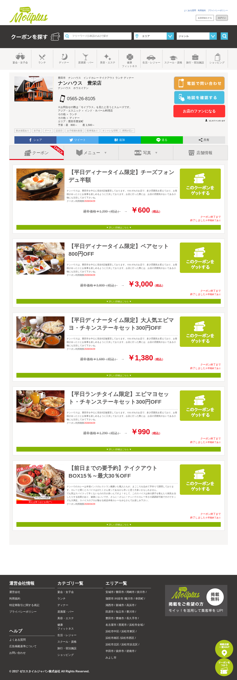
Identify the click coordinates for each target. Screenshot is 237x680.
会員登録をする (205, 18)
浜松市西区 (127, 637)
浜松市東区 (128, 631)
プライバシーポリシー (218, 10)
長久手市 (131, 618)
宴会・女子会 (20, 62)
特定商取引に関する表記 (24, 605)
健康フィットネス (129, 64)
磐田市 (120, 591)
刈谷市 (119, 598)
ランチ (42, 62)
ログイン (222, 18)
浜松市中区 (112, 631)
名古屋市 (110, 624)
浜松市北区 (112, 644)
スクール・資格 (173, 62)
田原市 (109, 611)
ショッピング (217, 62)
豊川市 (130, 611)
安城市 (109, 591)
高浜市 (130, 605)
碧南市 (130, 650)
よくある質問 (190, 10)
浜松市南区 (112, 637)
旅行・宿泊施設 (195, 62)
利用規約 (202, 10)
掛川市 (141, 591)
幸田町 (139, 598)
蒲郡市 (109, 598)
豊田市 (109, 618)
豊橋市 (120, 618)
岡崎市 (130, 591)
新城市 (120, 605)
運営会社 (14, 591)
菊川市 (129, 598)
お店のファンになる (199, 111)
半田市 (109, 650)
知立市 (120, 611)
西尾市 (123, 624)
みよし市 (110, 657)
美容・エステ (107, 62)
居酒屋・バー (85, 62)
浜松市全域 (136, 624)
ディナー (64, 62)
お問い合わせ (222, 3)
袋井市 (120, 650)
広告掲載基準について (23, 646)
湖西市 (109, 605)
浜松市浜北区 (129, 644)
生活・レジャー (151, 62)
